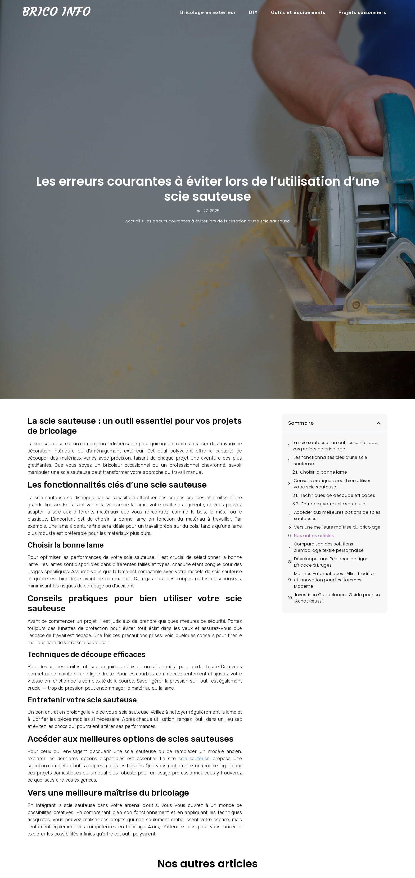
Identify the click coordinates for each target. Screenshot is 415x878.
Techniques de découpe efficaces (337, 495)
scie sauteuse (194, 759)
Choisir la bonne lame (323, 472)
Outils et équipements (298, 12)
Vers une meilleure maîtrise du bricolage (337, 527)
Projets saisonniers (362, 12)
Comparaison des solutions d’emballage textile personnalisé (329, 547)
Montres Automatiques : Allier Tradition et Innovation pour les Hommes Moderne (335, 580)
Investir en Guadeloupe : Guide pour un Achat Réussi (337, 598)
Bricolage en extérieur (208, 12)
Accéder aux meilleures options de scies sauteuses (337, 515)
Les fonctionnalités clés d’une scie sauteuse (330, 460)
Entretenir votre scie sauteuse (333, 504)
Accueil (132, 221)
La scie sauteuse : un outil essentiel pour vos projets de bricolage (335, 446)
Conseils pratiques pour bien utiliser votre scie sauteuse (332, 484)
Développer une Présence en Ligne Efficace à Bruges (331, 562)
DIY (253, 12)
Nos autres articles (314, 536)
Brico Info (56, 11)
